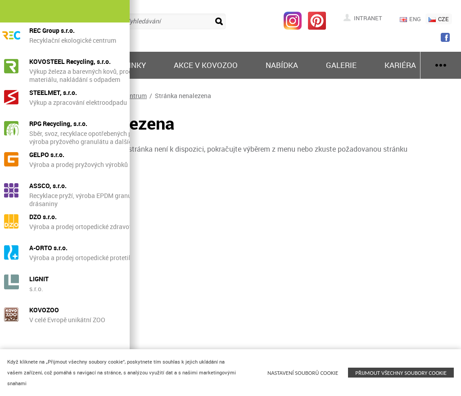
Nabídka (282, 65)
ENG (410, 19)
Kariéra (400, 65)
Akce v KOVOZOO (206, 65)
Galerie (341, 65)
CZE (439, 19)
